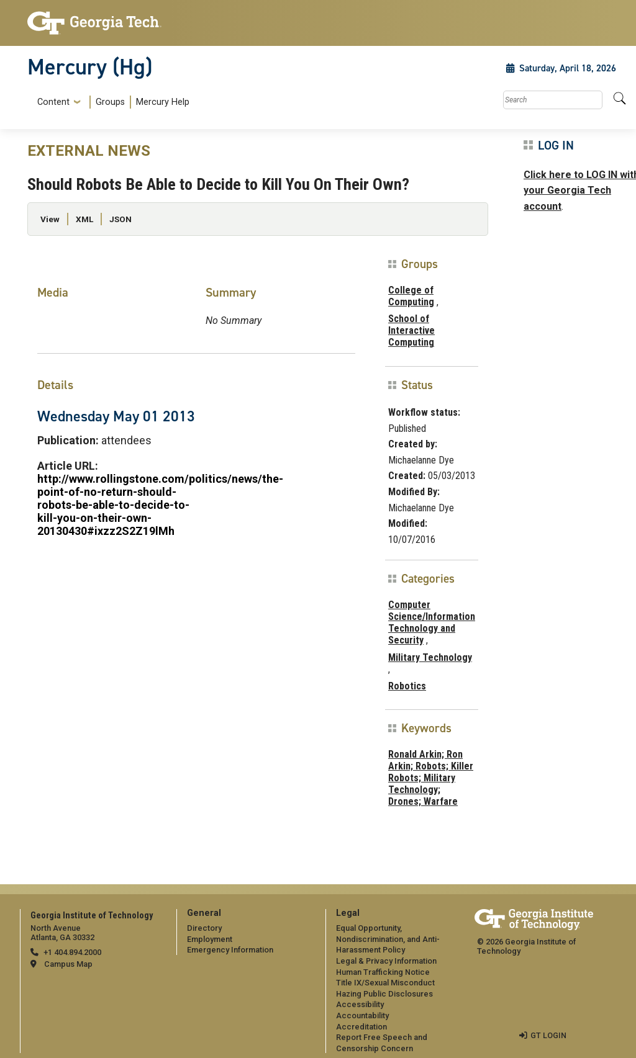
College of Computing (411, 296)
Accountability (362, 1015)
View (50, 219)
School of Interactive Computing (411, 330)
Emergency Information (230, 949)
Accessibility (360, 1004)
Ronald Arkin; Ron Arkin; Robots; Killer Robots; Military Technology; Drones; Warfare (430, 778)
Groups (110, 102)
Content (53, 102)
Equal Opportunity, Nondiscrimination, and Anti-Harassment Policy (388, 938)
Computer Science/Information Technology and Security (431, 623)
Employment (209, 939)
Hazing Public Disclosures (384, 993)
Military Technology (430, 657)
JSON (120, 219)
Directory (204, 928)
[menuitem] (110, 102)
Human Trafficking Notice (383, 972)
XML (84, 219)
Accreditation (361, 1026)
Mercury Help (162, 102)
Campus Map (68, 964)
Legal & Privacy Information (386, 961)
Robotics (407, 686)
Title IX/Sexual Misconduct (385, 982)
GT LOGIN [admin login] (548, 1035)
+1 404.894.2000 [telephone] (72, 952)
